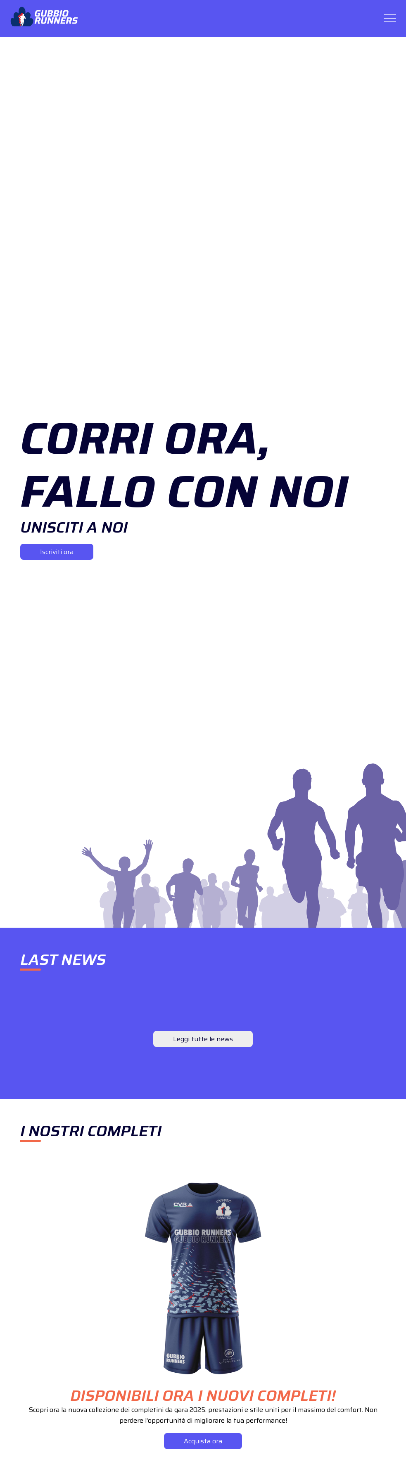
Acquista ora (203, 1441)
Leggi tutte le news (203, 1039)
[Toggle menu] (390, 18)
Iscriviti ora (57, 552)
